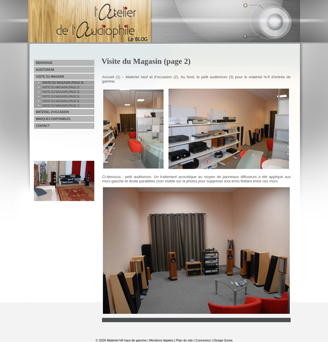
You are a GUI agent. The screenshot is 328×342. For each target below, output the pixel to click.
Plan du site (184, 340)
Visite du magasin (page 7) (60, 105)
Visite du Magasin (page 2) (62, 82)
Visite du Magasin (50, 76)
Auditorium (45, 69)
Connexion (203, 340)
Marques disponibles (53, 119)
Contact (43, 125)
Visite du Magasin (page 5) (60, 96)
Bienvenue (44, 62)
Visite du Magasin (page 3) (60, 87)
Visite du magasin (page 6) (60, 101)
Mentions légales (161, 340)
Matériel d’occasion (52, 112)
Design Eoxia (222, 340)
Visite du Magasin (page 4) (60, 91)
